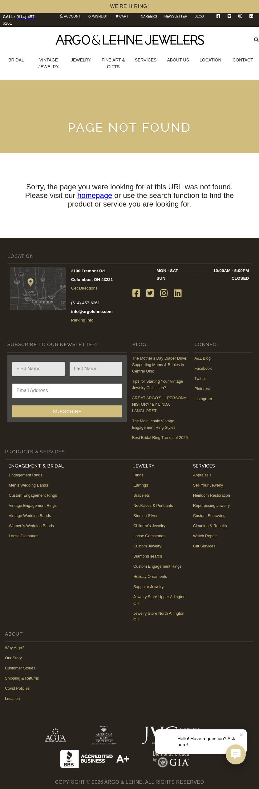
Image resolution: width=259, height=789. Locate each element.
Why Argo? (14, 647)
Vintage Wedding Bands (30, 515)
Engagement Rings (25, 475)
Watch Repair (205, 536)
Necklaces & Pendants (153, 505)
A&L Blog (202, 358)
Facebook (203, 368)
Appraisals (202, 475)
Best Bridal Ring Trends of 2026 (160, 437)
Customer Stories (20, 668)
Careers (149, 16)
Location (210, 59)
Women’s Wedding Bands (31, 525)
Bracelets (141, 495)
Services (146, 59)
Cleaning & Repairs (210, 525)
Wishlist (100, 16)
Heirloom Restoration (211, 495)
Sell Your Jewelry (208, 485)
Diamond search (147, 556)
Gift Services (204, 546)
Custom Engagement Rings (33, 495)
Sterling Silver (145, 515)
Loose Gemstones (149, 536)
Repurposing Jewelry (211, 505)
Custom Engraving (209, 515)
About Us (178, 59)
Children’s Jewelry (149, 525)
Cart (123, 16)
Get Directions (84, 288)
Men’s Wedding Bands (28, 485)
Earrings (140, 485)
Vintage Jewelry (48, 63)
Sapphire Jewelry (148, 586)
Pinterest (202, 388)
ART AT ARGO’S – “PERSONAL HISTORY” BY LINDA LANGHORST (160, 404)
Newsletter (175, 16)
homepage (94, 195)
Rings (138, 475)
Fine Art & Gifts (113, 63)
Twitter (200, 378)
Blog (199, 16)
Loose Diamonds (23, 536)
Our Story (13, 658)
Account (72, 16)
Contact (243, 59)
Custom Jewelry (147, 546)
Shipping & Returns (22, 678)
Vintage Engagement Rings (33, 505)
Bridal (16, 59)
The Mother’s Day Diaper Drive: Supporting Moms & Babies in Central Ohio (159, 364)
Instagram (203, 398)
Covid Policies (17, 688)
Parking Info (82, 320)
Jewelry (81, 59)
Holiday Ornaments (150, 576)
